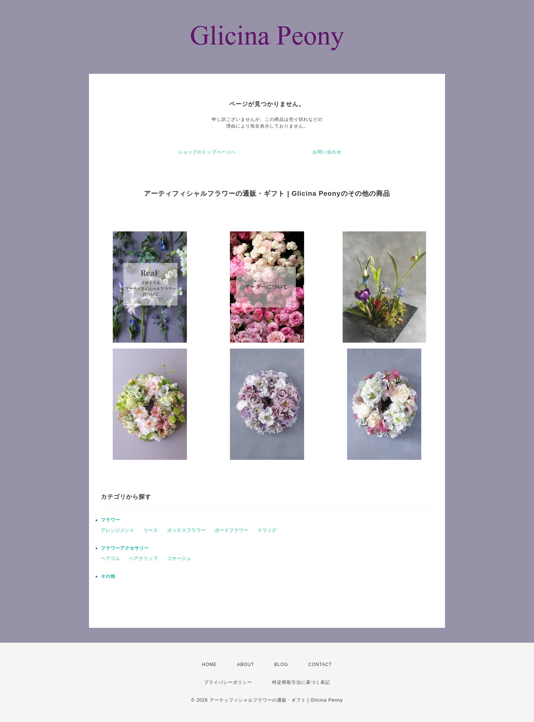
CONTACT (320, 664)
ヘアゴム (110, 558)
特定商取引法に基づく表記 (301, 682)
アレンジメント (118, 530)
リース (151, 530)
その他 (108, 576)
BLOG (281, 664)
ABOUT (245, 664)
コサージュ (179, 558)
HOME (209, 664)
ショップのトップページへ (207, 152)
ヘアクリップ (143, 558)
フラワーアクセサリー (125, 548)
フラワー (110, 519)
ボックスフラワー (186, 530)
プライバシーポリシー (228, 682)
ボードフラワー (231, 530)
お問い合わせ (327, 152)
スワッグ (267, 530)
